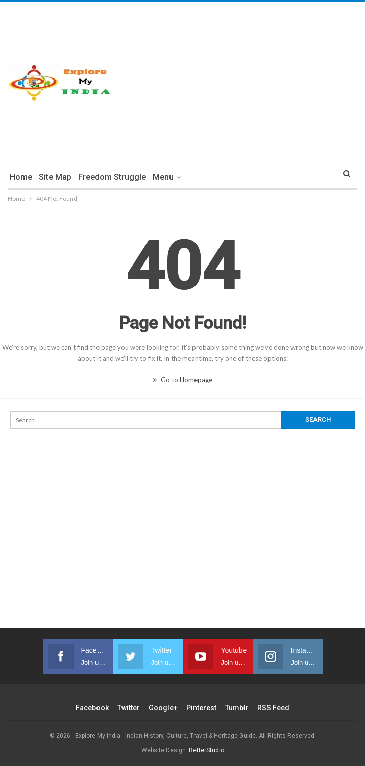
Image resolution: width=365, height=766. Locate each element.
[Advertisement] (243, 83)
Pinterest (201, 708)
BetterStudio (206, 750)
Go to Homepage (182, 380)
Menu (163, 177)
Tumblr (237, 708)
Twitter (128, 708)
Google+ (163, 708)
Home (21, 177)
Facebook (92, 708)
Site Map (55, 177)
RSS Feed (273, 708)
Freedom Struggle (112, 177)
